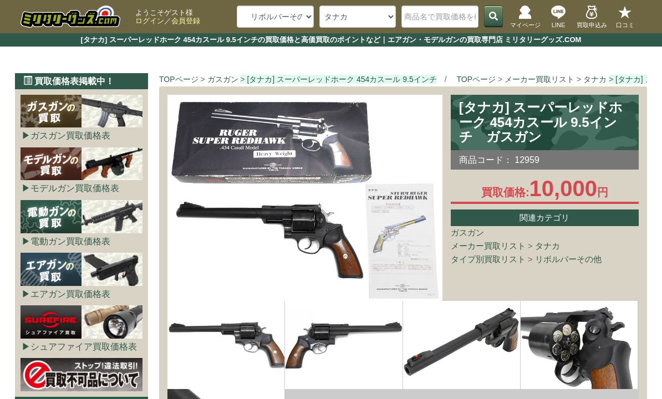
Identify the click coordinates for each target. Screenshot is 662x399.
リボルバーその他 (568, 259)
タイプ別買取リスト (488, 259)
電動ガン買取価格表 (70, 241)
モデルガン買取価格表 (74, 188)
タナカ (547, 245)
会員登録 (185, 21)
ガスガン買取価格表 (70, 135)
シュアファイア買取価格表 (83, 346)
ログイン (149, 21)
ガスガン (467, 232)
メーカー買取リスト (488, 245)
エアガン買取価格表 (70, 294)
